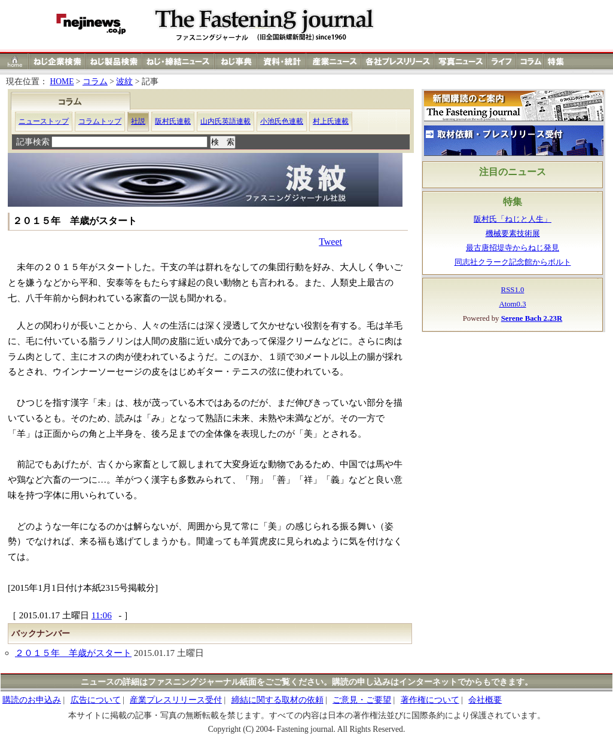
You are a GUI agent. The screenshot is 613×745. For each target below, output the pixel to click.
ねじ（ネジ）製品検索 (114, 61)
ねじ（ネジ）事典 (236, 61)
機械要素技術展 (513, 233)
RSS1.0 (512, 290)
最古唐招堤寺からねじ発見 (512, 248)
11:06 (102, 615)
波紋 (124, 81)
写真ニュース (460, 61)
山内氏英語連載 (225, 121)
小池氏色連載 (281, 121)
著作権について (430, 699)
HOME (62, 81)
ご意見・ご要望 (362, 699)
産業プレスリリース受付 (176, 699)
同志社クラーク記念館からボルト (513, 262)
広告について (96, 699)
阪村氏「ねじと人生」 (512, 219)
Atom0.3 (512, 304)
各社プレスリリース (397, 61)
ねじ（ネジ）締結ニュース (178, 61)
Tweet (330, 242)
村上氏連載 (331, 121)
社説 (138, 121)
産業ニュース (334, 61)
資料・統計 (281, 61)
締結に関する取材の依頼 (277, 699)
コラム (530, 61)
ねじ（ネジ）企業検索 (57, 61)
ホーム (14, 61)
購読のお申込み (31, 699)
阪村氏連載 (173, 121)
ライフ (501, 61)
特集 (557, 61)
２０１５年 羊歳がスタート (73, 653)
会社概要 (485, 699)
